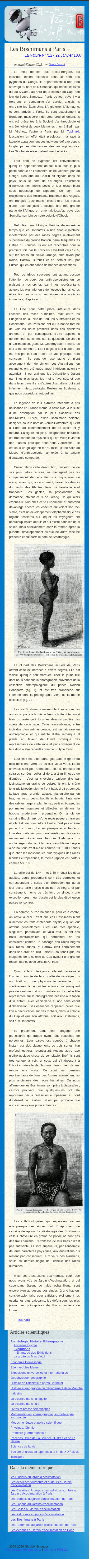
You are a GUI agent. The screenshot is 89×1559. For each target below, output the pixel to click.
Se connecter (32, 1549)
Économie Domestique (26, 1362)
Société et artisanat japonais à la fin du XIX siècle (44, 1451)
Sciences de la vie (22, 1446)
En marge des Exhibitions (34, 1352)
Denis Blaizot (57, 64)
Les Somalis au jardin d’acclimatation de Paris (41, 1498)
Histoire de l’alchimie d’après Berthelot (36, 1383)
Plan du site (13, 1549)
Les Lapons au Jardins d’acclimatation (36, 1504)
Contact (49, 1549)
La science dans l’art (24, 1403)
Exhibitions (22, 1349)
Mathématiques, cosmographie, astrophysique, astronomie (42, 1415)
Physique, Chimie (22, 1427)
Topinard (73, 131)
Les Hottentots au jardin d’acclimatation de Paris (43, 1525)
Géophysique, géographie (28, 1377)
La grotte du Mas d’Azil (29, 1356)
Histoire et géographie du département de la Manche (46, 1388)
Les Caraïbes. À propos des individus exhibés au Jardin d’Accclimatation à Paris (43, 1492)
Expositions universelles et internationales (39, 1372)
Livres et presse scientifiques (30, 1409)
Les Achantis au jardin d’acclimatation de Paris (42, 1530)
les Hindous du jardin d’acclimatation (35, 1477)
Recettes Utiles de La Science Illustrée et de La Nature (42, 1439)
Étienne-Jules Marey (24, 1367)
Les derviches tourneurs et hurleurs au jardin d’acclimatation (40, 1483)
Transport (16, 1456)
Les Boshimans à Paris (27, 1519)
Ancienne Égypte (25, 1345)
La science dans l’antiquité (28, 1398)
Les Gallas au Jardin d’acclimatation (35, 1509)
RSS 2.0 (62, 1549)
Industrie (16, 1393)
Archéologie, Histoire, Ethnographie (36, 1341)
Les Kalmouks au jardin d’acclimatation (37, 1514)
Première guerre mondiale (28, 1433)
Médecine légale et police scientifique (35, 1422)
